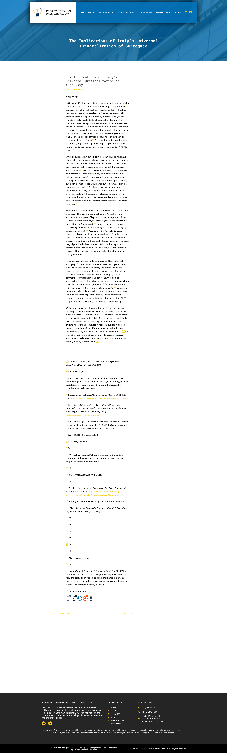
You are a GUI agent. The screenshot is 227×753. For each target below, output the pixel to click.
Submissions (126, 12)
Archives (106, 12)
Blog (178, 12)
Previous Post (67, 613)
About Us (86, 12)
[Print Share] (91, 598)
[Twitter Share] (74, 598)
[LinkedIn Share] (79, 598)
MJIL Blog (71, 89)
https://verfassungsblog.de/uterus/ (83, 415)
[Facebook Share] (68, 598)
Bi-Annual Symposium (155, 12)
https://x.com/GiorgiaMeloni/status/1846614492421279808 (99, 398)
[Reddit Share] (85, 598)
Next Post (129, 613)
